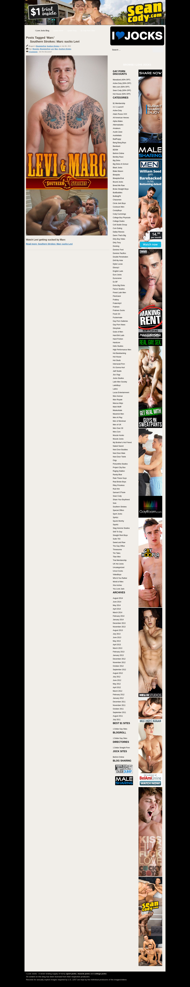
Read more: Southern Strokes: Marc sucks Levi (49, 244)
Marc (56, 49)
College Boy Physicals (121, 218)
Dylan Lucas (118, 264)
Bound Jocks (118, 182)
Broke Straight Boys (121, 189)
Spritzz (115, 517)
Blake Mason (118, 171)
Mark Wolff (117, 407)
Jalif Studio (117, 371)
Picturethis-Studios (120, 464)
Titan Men (117, 557)
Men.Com (117, 432)
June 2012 (117, 680)
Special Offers (118, 510)
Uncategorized (118, 567)
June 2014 (117, 602)
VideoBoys (117, 575)
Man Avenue (118, 396)
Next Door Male (119, 453)
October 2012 (118, 666)
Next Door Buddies (120, 450)
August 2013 (118, 630)
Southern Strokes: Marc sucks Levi (54, 41)
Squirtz (115, 525)
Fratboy (116, 300)
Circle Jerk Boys (119, 203)
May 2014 (117, 605)
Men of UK (117, 425)
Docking (116, 246)
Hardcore (116, 342)
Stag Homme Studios (121, 528)
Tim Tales (116, 553)
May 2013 (117, 641)
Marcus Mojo (118, 403)
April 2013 (117, 645)
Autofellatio (117, 135)
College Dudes (119, 221)
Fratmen (116, 307)
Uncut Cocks (118, 571)
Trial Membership (119, 560)
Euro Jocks (117, 275)
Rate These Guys (120, 478)
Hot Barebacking (119, 353)
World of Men (118, 582)
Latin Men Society (120, 382)
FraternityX (117, 303)
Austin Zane (117, 132)
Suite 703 (116, 539)
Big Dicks (116, 160)
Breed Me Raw (119, 185)
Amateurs (116, 128)
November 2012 (119, 662)
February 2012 (118, 695)
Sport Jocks (117, 514)
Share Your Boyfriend (121, 500)
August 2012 (118, 673)
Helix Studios (118, 346)
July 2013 (116, 634)
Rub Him (116, 489)
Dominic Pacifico (119, 253)
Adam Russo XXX (120, 114)
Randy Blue (117, 475)
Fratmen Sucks (119, 310)
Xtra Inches (117, 585)
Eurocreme (117, 278)
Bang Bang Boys (119, 143)
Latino (115, 389)
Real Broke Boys (119, 482)
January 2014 (118, 620)
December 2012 (119, 659)
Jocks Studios (118, 378)
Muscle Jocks (118, 439)
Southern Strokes (53, 46)
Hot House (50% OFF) (121, 94)
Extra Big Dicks (119, 285)
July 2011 (116, 720)
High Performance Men (122, 350)
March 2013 (117, 648)
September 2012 (119, 670)
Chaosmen (117, 200)
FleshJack (117, 296)
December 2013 (119, 623)
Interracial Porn (119, 364)
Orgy (115, 460)
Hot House (117, 357)
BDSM (115, 150)
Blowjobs (36, 49)
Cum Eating (117, 228)
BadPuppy (117, 139)
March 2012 (117, 691)
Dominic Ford (118, 250)
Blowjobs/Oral (41, 46)
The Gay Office (119, 546)
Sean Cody (117, 496)
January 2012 (118, 698)
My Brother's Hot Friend (122, 442)
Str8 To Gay (117, 532)
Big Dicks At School (120, 164)
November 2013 (119, 627)
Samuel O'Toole (119, 492)
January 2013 (118, 655)
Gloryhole (116, 328)
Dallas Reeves (118, 232)
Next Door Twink (119, 457)
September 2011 (119, 712)
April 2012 (117, 687)
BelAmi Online (118, 153)
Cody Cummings (119, 214)
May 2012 (117, 684)
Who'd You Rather (120, 578)
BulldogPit (117, 196)
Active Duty (117, 110)
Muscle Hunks (118, 435)
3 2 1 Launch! (118, 107)
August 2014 (118, 598)
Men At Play (117, 417)
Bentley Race (118, 157)
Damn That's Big (119, 235)
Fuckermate (117, 318)
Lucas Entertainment (121, 392)
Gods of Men (118, 332)
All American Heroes (121, 118)
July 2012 (116, 677)
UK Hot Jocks (118, 564)
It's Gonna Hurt (119, 367)
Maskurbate (117, 410)
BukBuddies (117, 193)
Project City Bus (119, 467)
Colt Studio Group (120, 225)
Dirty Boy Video (119, 239)
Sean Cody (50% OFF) (122, 90)
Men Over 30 (118, 428)
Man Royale (117, 400)
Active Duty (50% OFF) (122, 83)
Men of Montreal (119, 421)
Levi (52, 49)
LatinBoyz (117, 385)
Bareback (116, 146)
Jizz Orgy (116, 375)
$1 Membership (119, 103)
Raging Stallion (119, 471)
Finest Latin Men (119, 293)
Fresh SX (116, 314)
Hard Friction (118, 339)
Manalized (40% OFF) (121, 80)
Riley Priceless (119, 485)
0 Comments (33, 52)
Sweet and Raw (119, 542)
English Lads (118, 271)
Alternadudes (118, 125)
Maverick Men (118, 414)
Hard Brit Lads (118, 335)
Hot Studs (117, 360)
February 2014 (118, 616)
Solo (114, 503)
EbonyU (116, 268)
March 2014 (117, 612)
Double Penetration (120, 257)
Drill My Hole (118, 260)
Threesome (117, 550)
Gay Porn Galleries (120, 321)
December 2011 (119, 702)
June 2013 (117, 637)
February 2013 (118, 652)
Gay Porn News (119, 325)
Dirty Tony (117, 243)
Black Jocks (117, 168)
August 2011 (118, 716)
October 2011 (118, 709)
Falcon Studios (119, 289)
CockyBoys (117, 210)
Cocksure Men (118, 207)
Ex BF (115, 282)
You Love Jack (118, 589)
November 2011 (119, 705)
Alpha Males (118, 121)
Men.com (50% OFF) (121, 87)
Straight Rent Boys (120, 535)
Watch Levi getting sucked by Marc (45, 239)
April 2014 (117, 609)
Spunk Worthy (118, 521)
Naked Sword (118, 446)
